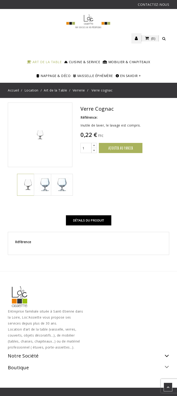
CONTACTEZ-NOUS (153, 4)
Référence (23, 242)
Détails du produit (88, 220)
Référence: (88, 117)
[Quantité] (85, 148)
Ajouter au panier (120, 148)
